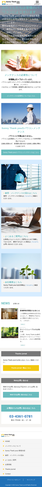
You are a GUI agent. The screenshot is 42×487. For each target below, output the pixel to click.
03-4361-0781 (21, 416)
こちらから (28, 196)
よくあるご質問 (10, 460)
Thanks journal (10, 469)
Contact (8, 474)
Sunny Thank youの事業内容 (15, 451)
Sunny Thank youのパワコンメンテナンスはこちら (21, 152)
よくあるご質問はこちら (16, 236)
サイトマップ (31, 480)
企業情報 (8, 464)
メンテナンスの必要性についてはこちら (21, 96)
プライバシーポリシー (13, 480)
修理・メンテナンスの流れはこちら (21, 193)
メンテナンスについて (13, 446)
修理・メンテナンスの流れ (14, 455)
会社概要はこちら (13, 282)
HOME (7, 441)
